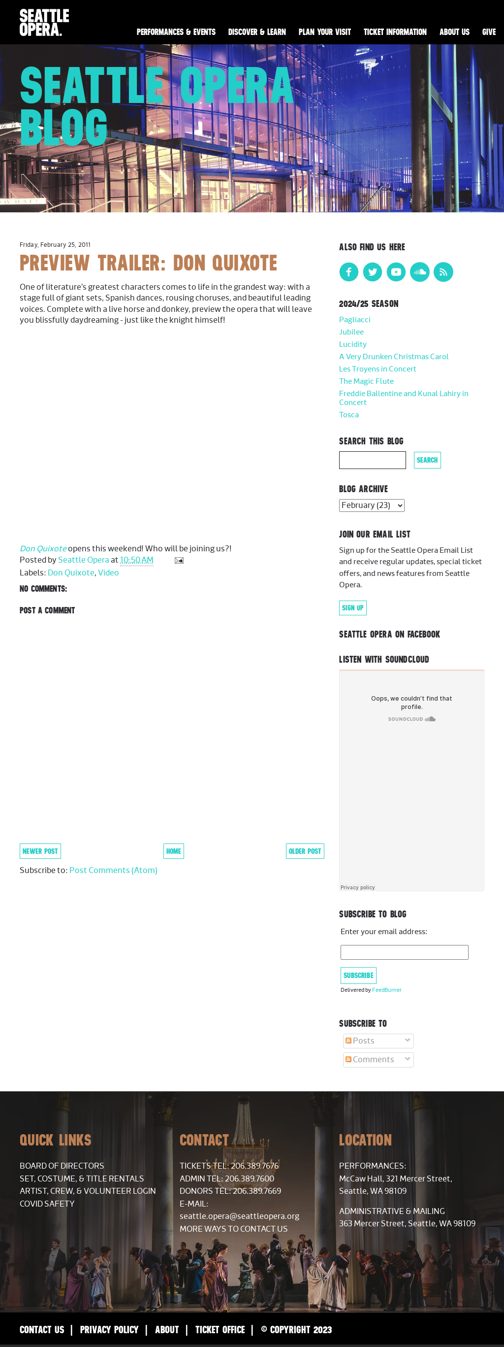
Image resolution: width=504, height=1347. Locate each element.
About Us (455, 32)
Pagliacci (355, 320)
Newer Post (40, 851)
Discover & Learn (257, 32)
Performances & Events (176, 32)
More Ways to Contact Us (234, 1229)
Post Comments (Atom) (113, 870)
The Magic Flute (366, 381)
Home (173, 851)
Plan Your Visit (325, 32)
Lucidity (353, 344)
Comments (370, 1059)
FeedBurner (387, 990)
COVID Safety (47, 1204)
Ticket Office (220, 1329)
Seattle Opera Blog (158, 106)
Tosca (349, 415)
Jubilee (351, 332)
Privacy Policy (109, 1329)
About (167, 1329)
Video (108, 573)
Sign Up (353, 608)
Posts (360, 1041)
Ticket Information (395, 32)
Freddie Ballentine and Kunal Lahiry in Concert (404, 398)
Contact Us (42, 1329)
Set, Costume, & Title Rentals (82, 1179)
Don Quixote (43, 548)
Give (489, 32)
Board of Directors (62, 1166)
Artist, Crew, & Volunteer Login (88, 1191)
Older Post (305, 851)
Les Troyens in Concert (377, 369)
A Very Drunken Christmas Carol (394, 357)
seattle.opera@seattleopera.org (239, 1216)
